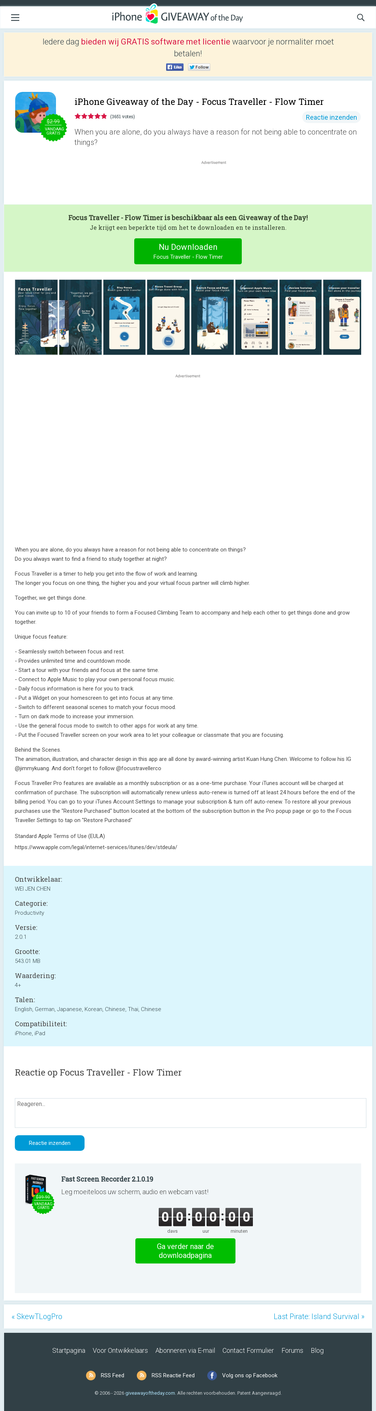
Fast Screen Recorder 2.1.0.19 (107, 1179)
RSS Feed (112, 1375)
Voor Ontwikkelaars (120, 1350)
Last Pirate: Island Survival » (319, 1316)
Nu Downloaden (188, 252)
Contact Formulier (248, 1350)
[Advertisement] (218, 183)
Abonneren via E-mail (185, 1350)
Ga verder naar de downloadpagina (185, 1251)
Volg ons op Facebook (249, 1375)
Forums (292, 1350)
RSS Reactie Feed (173, 1375)
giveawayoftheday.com (150, 1393)
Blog (317, 1350)
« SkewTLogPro (36, 1316)
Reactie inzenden (331, 117)
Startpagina (68, 1350)
